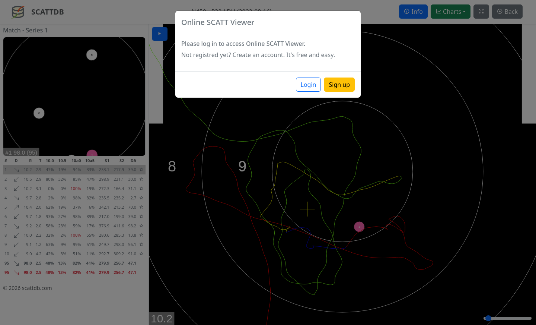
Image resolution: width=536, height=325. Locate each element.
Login (308, 85)
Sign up (339, 85)
